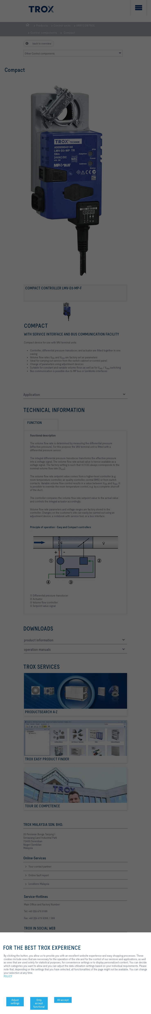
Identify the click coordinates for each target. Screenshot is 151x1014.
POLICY (8, 976)
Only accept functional (39, 1003)
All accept (63, 1000)
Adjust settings (15, 1001)
